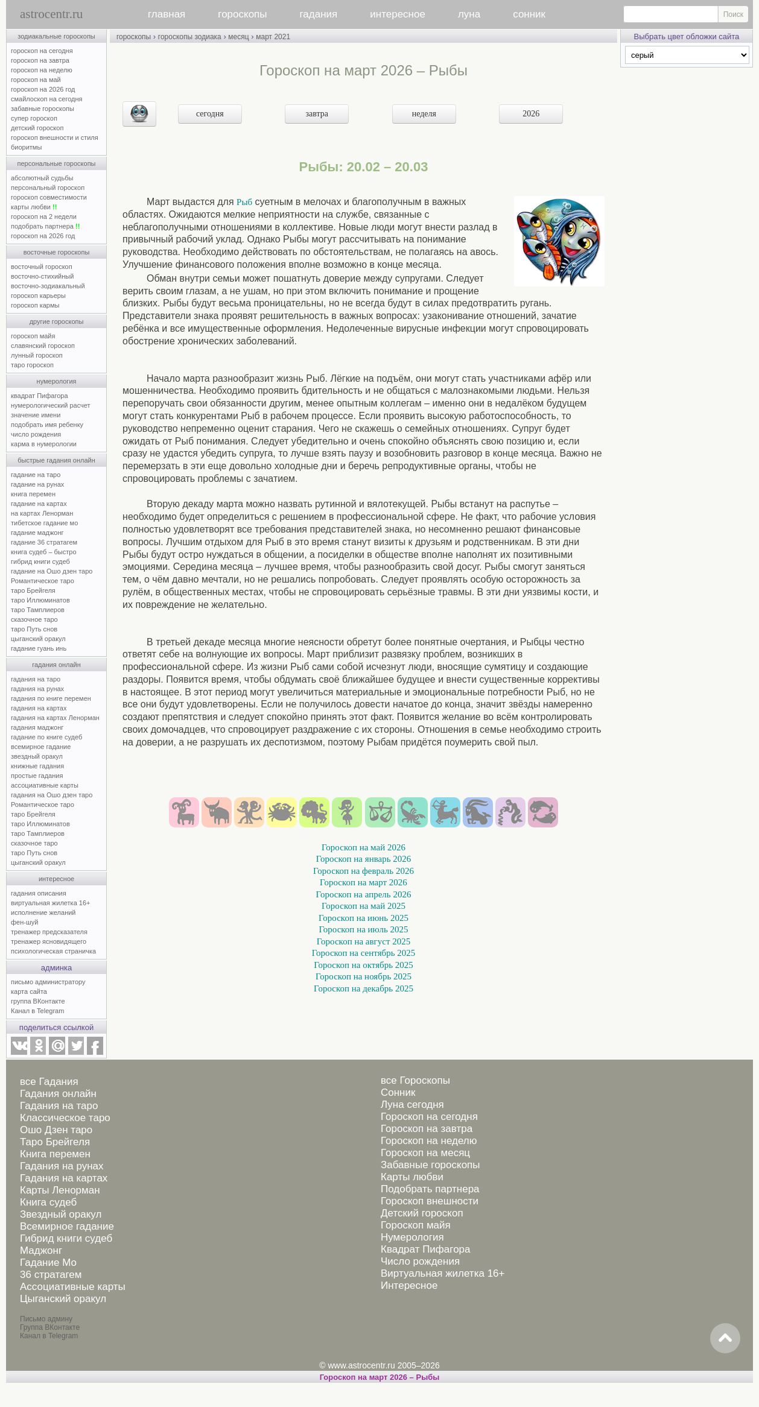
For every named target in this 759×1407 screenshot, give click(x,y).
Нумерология (412, 1237)
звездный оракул (37, 756)
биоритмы (26, 147)
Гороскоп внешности (429, 1201)
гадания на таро (35, 679)
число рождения (36, 434)
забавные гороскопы (42, 108)
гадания (319, 14)
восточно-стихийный (42, 276)
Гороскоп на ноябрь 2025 (363, 976)
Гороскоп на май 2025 (363, 906)
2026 (530, 113)
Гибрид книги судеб (66, 1238)
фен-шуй (24, 922)
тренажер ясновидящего (48, 941)
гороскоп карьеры (38, 295)
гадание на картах (39, 503)
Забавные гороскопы (430, 1165)
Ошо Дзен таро (56, 1130)
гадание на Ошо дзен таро (51, 571)
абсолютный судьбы (42, 178)
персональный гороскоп (47, 187)
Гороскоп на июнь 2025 (363, 918)
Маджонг (41, 1250)
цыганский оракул (38, 638)
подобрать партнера (45, 226)
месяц (238, 37)
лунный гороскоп (37, 355)
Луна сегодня (412, 1104)
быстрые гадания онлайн (56, 460)
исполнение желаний (43, 912)
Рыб (244, 202)
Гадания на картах (63, 1178)
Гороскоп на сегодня (429, 1116)
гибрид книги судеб (40, 561)
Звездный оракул (60, 1214)
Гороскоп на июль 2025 (363, 929)
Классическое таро (65, 1118)
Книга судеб (48, 1202)
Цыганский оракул (63, 1298)
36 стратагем (50, 1274)
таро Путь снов (34, 629)
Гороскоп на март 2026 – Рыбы (380, 1377)
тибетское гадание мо (44, 522)
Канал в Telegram (37, 1010)
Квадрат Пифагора (426, 1249)
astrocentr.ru (51, 14)
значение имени (35, 415)
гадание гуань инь (38, 648)
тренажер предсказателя (49, 931)
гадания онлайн (56, 664)
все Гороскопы (415, 1080)
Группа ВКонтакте (50, 1327)
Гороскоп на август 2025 (363, 941)
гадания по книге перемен (51, 698)
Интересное (409, 1285)
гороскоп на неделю (41, 70)
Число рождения (420, 1261)
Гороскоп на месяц (425, 1153)
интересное (397, 14)
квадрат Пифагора (39, 395)
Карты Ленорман (60, 1190)
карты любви (34, 206)
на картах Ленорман (42, 513)
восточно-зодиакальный (48, 285)
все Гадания (49, 1081)
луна (469, 14)
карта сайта (29, 991)
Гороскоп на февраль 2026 (363, 871)
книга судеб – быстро (44, 551)
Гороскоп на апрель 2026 (363, 894)
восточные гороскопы (57, 252)
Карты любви (412, 1177)
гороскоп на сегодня (42, 50)
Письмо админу (46, 1319)
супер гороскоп (34, 118)
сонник (529, 14)
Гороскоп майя (416, 1225)
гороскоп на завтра (40, 60)
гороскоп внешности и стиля (54, 137)
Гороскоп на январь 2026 (363, 859)
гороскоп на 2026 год (43, 89)
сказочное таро (34, 619)
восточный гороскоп (41, 266)
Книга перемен (55, 1154)
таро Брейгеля (33, 590)
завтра (317, 113)
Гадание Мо (48, 1262)
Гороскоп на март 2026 (363, 882)
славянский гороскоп (43, 345)
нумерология (57, 381)
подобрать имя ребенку (47, 424)
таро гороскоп (32, 364)
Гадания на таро (59, 1105)
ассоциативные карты (44, 785)
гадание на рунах (37, 484)
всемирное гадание (41, 746)
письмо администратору (48, 981)
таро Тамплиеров (38, 609)
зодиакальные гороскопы (56, 36)
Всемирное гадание (67, 1226)
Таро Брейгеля (55, 1142)
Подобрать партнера (430, 1189)
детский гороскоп (37, 127)
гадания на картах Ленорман (57, 717)
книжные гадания (37, 766)
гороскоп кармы (35, 305)
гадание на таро (35, 474)
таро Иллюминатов (40, 600)
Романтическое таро (42, 580)
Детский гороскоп (422, 1213)
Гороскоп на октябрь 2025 (363, 965)
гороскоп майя (33, 336)
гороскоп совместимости (49, 197)
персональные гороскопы (56, 163)
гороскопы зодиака (189, 37)
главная (166, 14)
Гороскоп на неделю (429, 1140)
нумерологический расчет (51, 405)
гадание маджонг (37, 532)
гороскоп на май (36, 79)
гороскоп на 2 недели (44, 216)
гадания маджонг (37, 727)
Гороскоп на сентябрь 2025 (364, 953)
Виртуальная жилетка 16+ (443, 1273)
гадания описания (38, 893)
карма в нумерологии (44, 443)
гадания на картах (39, 708)
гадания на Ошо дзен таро (51, 794)
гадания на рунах (37, 688)
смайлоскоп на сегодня (47, 99)
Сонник (398, 1092)
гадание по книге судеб (46, 737)
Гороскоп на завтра (426, 1128)
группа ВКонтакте (38, 1001)
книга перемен (33, 494)
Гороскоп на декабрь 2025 (363, 988)
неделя (424, 113)
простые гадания (37, 775)
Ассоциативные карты (72, 1286)
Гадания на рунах (62, 1166)
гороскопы (242, 14)
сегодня (210, 113)
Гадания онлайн (58, 1093)
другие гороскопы (57, 321)
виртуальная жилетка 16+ (50, 902)
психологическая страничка (53, 951)
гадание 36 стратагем (44, 542)
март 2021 (273, 37)
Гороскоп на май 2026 (363, 847)
